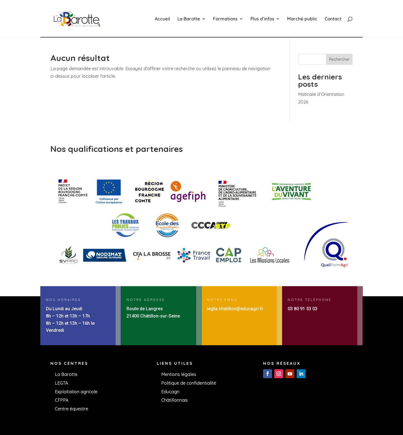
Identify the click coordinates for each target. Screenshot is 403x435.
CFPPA (61, 400)
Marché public (302, 19)
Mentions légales (178, 374)
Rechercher (339, 59)
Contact (333, 19)
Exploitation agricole (76, 391)
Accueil (162, 19)
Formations (225, 19)
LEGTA (61, 383)
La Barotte (188, 19)
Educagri (170, 391)
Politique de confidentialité (188, 383)
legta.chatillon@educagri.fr (235, 308)
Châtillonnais (174, 400)
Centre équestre (71, 409)
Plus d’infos (262, 19)
